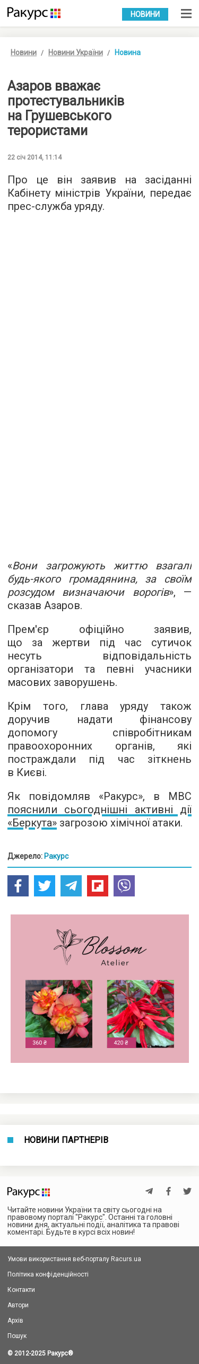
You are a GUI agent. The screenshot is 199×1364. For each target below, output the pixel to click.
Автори (18, 1305)
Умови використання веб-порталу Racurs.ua (74, 1259)
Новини (145, 14)
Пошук (17, 1336)
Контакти (21, 1289)
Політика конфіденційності (48, 1274)
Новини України (75, 52)
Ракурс (56, 856)
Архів (15, 1320)
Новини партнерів (66, 1140)
